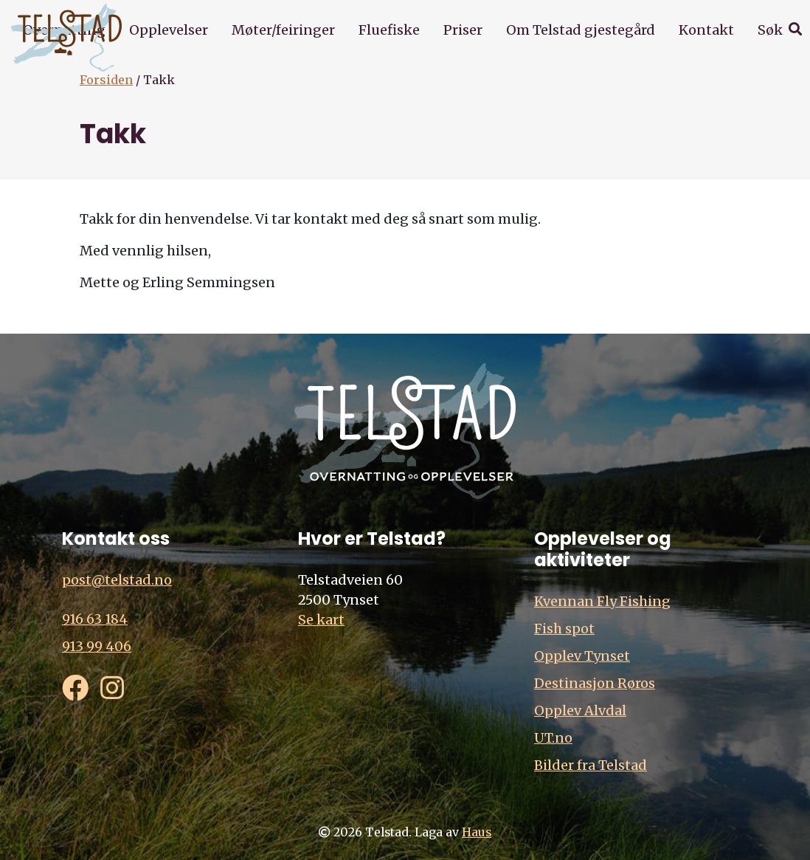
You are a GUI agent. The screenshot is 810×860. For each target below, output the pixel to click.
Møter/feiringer (283, 29)
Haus (476, 832)
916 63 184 (95, 618)
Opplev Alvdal (580, 710)
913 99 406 (96, 646)
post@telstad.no (117, 579)
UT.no (553, 737)
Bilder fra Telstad (590, 765)
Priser (462, 29)
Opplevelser (168, 29)
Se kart (321, 619)
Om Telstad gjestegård (580, 29)
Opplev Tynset (582, 655)
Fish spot (564, 628)
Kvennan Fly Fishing (602, 601)
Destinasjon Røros (594, 683)
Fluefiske (389, 29)
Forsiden (106, 79)
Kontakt (706, 29)
